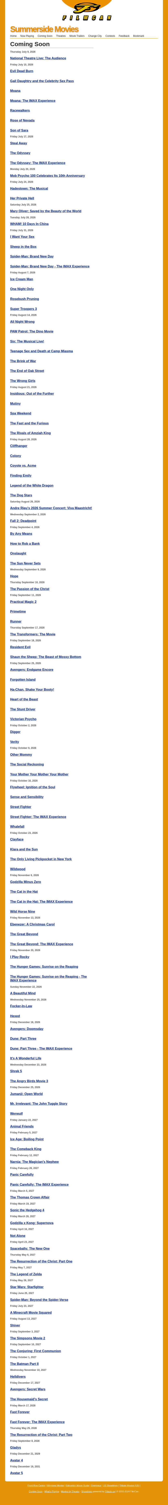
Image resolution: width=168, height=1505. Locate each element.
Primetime (18, 611)
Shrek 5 (16, 1071)
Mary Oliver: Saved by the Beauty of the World (45, 211)
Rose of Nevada (22, 120)
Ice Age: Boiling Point (27, 1139)
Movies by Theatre (70, 1491)
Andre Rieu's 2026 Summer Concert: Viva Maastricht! (51, 508)
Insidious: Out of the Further (32, 393)
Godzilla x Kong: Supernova (31, 1223)
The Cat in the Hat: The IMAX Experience (41, 901)
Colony (15, 456)
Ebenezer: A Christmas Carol (32, 924)
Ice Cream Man (21, 279)
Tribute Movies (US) (129, 1485)
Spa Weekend (20, 413)
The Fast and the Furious (29, 423)
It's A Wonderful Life (25, 1058)
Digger (15, 732)
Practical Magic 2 (23, 602)
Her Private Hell (22, 198)
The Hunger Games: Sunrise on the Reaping (44, 966)
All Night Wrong (22, 321)
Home (13, 36)
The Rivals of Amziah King (30, 433)
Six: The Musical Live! (27, 341)
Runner (16, 621)
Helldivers (18, 1376)
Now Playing (27, 36)
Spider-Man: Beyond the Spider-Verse (39, 1300)
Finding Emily (20, 475)
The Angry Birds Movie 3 (29, 1081)
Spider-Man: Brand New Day (32, 256)
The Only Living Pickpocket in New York (41, 859)
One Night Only (22, 289)
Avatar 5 (16, 1473)
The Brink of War (23, 361)
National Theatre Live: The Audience (38, 58)
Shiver (15, 1325)
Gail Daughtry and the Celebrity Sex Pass (42, 81)
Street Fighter (20, 807)
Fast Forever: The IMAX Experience (37, 1422)
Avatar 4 (16, 1460)
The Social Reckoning (27, 764)
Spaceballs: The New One (30, 1248)
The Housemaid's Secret (29, 1399)
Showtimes (86, 1491)
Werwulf (16, 1113)
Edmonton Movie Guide (77, 1485)
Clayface (17, 839)
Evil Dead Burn (21, 71)
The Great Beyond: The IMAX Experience (41, 944)
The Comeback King (25, 1149)
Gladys (15, 1447)
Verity (14, 742)
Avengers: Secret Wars (27, 1389)
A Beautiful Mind (23, 993)
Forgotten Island (23, 679)
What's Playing (51, 1491)
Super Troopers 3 (23, 309)
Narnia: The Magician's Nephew (34, 1162)
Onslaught (18, 553)
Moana (15, 90)
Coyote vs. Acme (23, 465)
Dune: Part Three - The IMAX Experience (41, 1048)
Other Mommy (21, 754)
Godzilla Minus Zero (25, 882)
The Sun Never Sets (25, 563)
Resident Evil (20, 647)
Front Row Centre (36, 1485)
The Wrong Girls (22, 381)
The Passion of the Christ (29, 589)
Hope (14, 576)
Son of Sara (19, 130)
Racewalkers (20, 110)
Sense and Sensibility (27, 797)
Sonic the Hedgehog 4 (27, 1210)
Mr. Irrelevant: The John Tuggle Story (38, 1103)
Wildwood (17, 869)
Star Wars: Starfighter (27, 1287)
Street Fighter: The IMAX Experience (38, 817)
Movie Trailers (77, 36)
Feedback (124, 36)
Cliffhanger (18, 446)
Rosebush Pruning (24, 299)
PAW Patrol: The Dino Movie (31, 331)
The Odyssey (20, 153)
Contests (110, 36)
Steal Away (18, 143)
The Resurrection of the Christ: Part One (41, 1261)
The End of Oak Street (27, 371)
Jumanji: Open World (26, 1094)
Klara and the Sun (24, 849)
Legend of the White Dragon (31, 485)
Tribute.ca (110, 1491)
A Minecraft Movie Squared (31, 1312)
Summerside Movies (44, 29)
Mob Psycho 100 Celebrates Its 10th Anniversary (47, 175)
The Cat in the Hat (24, 891)
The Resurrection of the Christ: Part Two (41, 1434)
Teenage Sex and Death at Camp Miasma (41, 351)
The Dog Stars (21, 495)
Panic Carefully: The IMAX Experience (39, 1184)
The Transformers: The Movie (32, 634)
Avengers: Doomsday (26, 1029)
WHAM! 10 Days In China (29, 224)
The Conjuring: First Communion (35, 1351)
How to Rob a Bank (25, 543)
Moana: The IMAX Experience (32, 100)
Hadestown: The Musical (29, 188)
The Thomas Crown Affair (30, 1197)
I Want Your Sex (22, 236)
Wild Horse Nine (22, 911)
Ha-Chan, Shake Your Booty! (32, 689)
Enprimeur (96, 1485)
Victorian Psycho (23, 719)
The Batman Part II (24, 1364)
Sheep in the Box (23, 246)
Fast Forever (20, 1412)
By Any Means (21, 533)
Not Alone (17, 1235)
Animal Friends (22, 1126)
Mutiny (15, 403)
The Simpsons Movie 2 (27, 1338)
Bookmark (140, 36)
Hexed (15, 1016)
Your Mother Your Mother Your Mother (39, 774)
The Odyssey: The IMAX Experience (37, 163)
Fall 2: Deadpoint (23, 521)
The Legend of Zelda (26, 1274)
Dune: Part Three (23, 1038)
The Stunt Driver (22, 709)
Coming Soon (45, 36)
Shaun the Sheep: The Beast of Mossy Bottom (45, 657)
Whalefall (17, 826)
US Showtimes (110, 1485)
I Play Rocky (19, 957)
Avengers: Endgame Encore (31, 669)
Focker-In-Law (21, 1006)
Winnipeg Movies (55, 1485)
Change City (95, 36)
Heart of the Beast (24, 699)
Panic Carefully (22, 1174)
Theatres (61, 36)
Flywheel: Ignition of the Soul (32, 787)
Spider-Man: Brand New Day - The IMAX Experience (49, 266)
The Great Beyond (24, 934)
